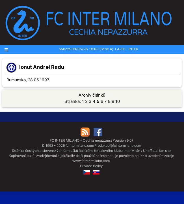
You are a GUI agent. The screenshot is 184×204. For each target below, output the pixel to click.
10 (117, 101)
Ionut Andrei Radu (41, 67)
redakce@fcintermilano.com (119, 145)
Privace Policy (91, 166)
